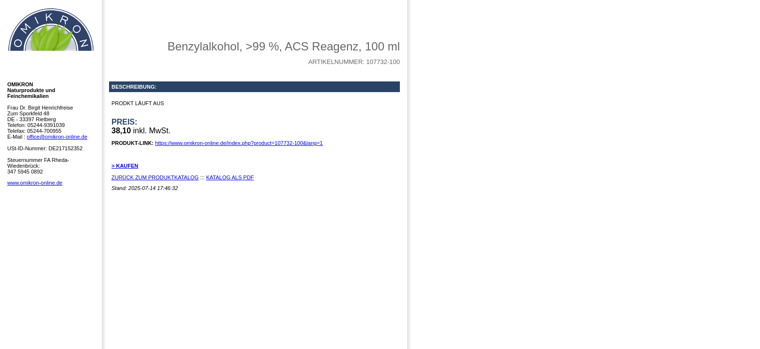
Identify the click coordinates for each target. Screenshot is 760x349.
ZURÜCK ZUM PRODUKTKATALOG (155, 177)
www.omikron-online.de (35, 183)
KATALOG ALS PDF (230, 177)
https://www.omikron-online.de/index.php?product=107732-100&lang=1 (239, 143)
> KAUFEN (124, 166)
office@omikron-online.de (57, 137)
